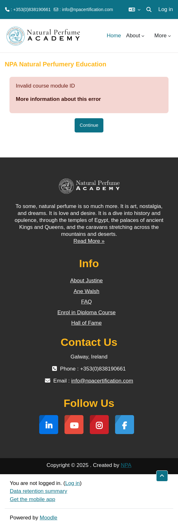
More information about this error (58, 99)
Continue (89, 125)
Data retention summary (38, 491)
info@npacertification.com (87, 9)
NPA (126, 465)
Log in (165, 9)
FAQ (86, 302)
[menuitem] (149, 35)
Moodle (49, 518)
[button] (134, 9)
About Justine (86, 281)
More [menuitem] (160, 36)
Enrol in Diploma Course (86, 312)
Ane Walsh (87, 291)
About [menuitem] (133, 36)
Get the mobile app (32, 499)
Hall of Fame (86, 323)
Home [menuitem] (114, 36)
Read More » (88, 241)
